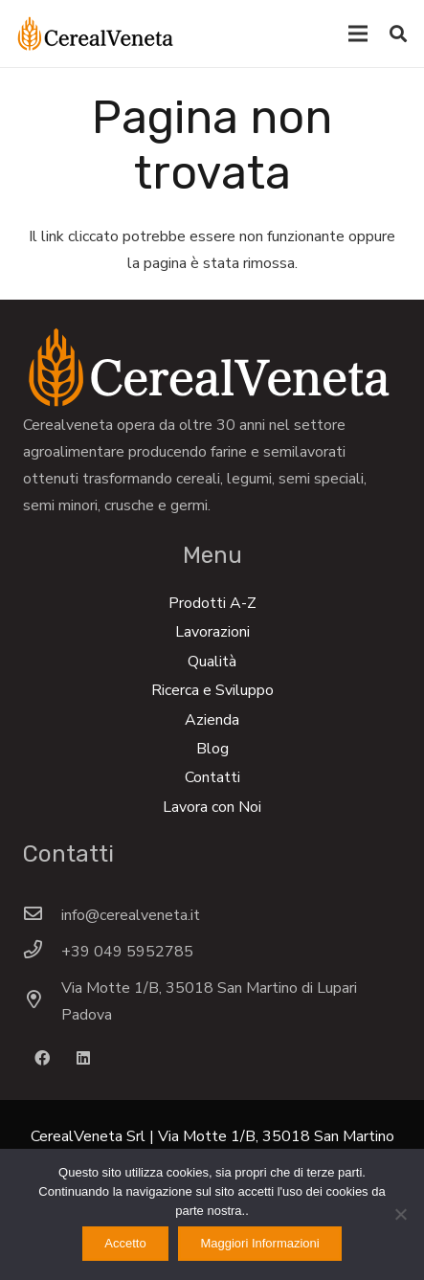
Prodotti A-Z (212, 603)
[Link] (95, 33)
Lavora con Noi (212, 807)
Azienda (212, 719)
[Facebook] (42, 1058)
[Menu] (358, 33)
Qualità (212, 661)
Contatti (212, 777)
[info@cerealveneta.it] (42, 915)
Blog (212, 748)
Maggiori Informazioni (259, 1243)
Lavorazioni (212, 631)
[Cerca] (398, 33)
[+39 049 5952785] (42, 951)
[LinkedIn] (83, 1058)
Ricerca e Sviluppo (212, 690)
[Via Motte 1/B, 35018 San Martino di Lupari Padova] (42, 1001)
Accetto (124, 1243)
